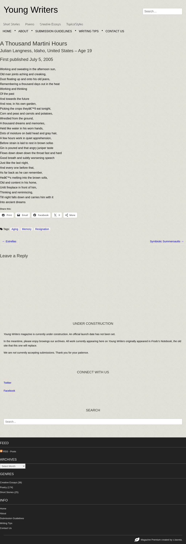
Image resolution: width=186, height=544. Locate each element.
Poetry (3, 487)
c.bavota (177, 539)
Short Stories (11, 24)
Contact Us (115, 31)
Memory (26, 229)
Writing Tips (89, 31)
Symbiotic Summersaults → (167, 241)
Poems (29, 24)
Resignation (42, 229)
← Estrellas (9, 241)
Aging (14, 229)
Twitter (7, 382)
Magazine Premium (151, 539)
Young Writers (31, 9)
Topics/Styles (74, 24)
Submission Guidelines (53, 31)
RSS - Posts (8, 451)
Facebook (9, 390)
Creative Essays (49, 24)
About (23, 31)
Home (7, 31)
